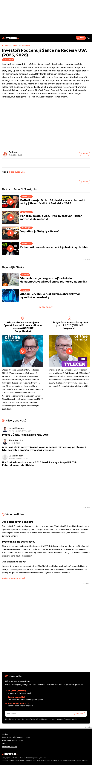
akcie (11, 172)
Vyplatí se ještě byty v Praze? (40, 231)
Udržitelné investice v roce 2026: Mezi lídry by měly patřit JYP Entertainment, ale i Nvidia (39, 464)
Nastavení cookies (9, 747)
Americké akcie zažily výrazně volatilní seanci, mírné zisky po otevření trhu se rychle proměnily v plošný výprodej (44, 448)
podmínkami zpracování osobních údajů (61, 719)
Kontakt (5, 734)
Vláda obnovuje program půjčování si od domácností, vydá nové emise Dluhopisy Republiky (53, 280)
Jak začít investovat (14, 561)
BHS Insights (25, 45)
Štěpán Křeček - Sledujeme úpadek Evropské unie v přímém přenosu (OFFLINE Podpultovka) (23, 327)
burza (17, 172)
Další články (46, 307)
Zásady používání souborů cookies (16, 737)
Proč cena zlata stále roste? (18, 541)
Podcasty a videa (12, 45)
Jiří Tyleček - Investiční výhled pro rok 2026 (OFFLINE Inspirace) (69, 325)
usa (23, 172)
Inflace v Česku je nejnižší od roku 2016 (25, 434)
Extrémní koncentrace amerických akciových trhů (54, 247)
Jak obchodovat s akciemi (17, 521)
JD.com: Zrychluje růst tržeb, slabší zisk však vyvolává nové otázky (50, 295)
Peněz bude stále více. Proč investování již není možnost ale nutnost (51, 217)
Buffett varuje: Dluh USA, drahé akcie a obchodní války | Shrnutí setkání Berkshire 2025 (52, 202)
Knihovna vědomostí (13, 578)
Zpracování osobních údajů (13, 740)
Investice (25, 275)
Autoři (4, 743)
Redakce (13, 152)
